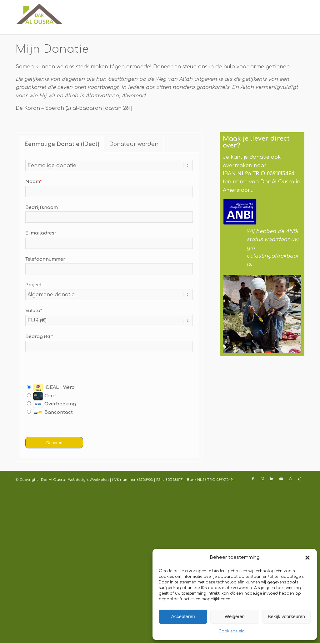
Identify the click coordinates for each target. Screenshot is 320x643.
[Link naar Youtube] (281, 479)
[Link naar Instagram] (262, 479)
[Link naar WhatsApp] (290, 479)
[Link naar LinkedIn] (271, 479)
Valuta (33, 310)
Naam (33, 181)
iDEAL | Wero (51, 387)
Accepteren (183, 616)
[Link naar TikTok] (299, 479)
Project (33, 284)
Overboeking (51, 404)
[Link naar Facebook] (253, 479)
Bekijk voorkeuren (286, 616)
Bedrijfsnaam (41, 207)
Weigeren (235, 616)
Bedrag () (39, 336)
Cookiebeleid (231, 631)
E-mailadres (40, 232)
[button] (307, 557)
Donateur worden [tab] (133, 144)
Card (41, 395)
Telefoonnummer (45, 259)
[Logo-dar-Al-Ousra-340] (39, 17)
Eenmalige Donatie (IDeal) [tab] (61, 144)
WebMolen (99, 480)
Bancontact (50, 412)
